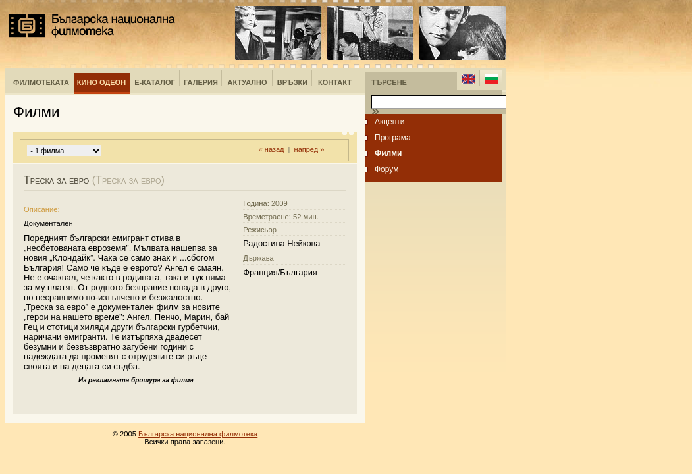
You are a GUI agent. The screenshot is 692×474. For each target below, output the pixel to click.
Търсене (389, 82)
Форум (386, 169)
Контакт (335, 82)
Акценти (390, 121)
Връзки (292, 82)
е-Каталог (154, 82)
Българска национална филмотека (92, 26)
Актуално (247, 82)
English (468, 79)
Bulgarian (491, 79)
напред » (309, 149)
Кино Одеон (101, 82)
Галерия (201, 82)
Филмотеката (41, 82)
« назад (271, 149)
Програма (393, 137)
